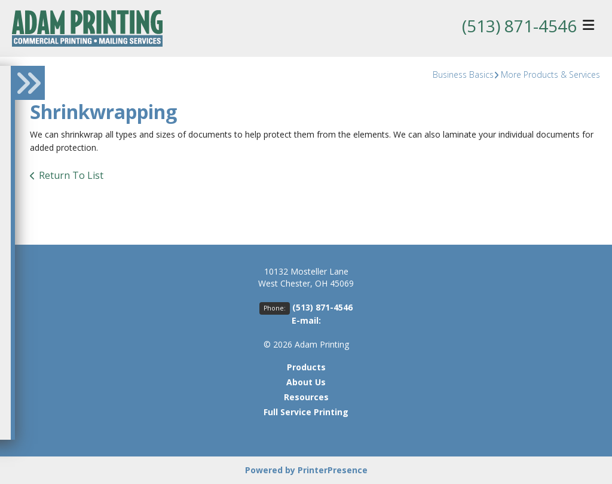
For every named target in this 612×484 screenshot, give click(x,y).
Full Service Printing (306, 412)
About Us (306, 382)
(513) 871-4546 (519, 25)
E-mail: (306, 320)
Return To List (71, 175)
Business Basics (463, 74)
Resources (306, 397)
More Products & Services (550, 74)
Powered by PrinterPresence (306, 470)
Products (306, 367)
